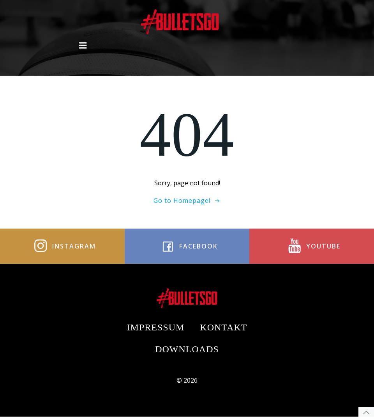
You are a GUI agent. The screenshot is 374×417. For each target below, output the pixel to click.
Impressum (156, 327)
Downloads (187, 349)
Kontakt (223, 327)
